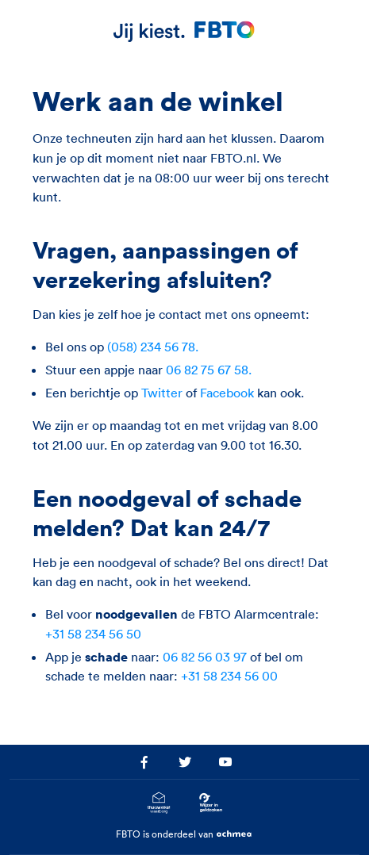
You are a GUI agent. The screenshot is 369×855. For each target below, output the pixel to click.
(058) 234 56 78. (152, 347)
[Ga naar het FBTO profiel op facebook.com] (143, 762)
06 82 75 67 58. (209, 370)
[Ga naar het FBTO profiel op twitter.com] (185, 762)
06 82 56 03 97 (205, 657)
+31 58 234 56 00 (229, 676)
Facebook (227, 393)
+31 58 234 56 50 (93, 634)
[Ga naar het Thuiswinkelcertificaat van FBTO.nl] (158, 802)
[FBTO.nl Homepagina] (184, 30)
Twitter (162, 393)
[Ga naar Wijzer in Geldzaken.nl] (210, 802)
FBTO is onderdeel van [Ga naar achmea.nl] (185, 835)
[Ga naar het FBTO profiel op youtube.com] (225, 762)
